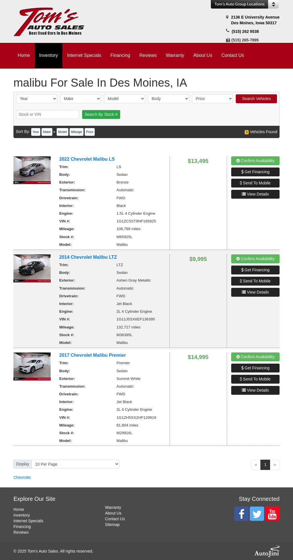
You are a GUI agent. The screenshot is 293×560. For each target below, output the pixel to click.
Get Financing (255, 172)
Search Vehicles (256, 98)
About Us (113, 513)
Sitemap (112, 524)
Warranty (113, 507)
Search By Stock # (101, 114)
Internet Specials (28, 521)
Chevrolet (22, 477)
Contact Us (115, 519)
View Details (255, 194)
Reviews (21, 532)
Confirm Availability (255, 160)
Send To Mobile (255, 183)
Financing (22, 526)
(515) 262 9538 (245, 31)
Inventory (21, 515)
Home (18, 509)
